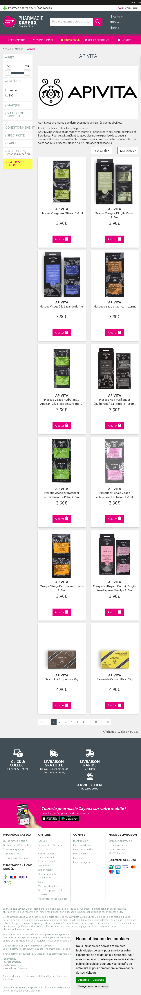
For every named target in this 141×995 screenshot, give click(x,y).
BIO (9, 96)
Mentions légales (48, 867)
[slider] (8, 72)
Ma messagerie (82, 843)
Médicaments (16, 40)
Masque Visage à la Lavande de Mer (61, 308)
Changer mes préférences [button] (93, 986)
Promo (11, 90)
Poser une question (14, 831)
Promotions (70, 40)
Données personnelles (51, 872)
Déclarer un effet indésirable (47, 857)
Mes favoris (79, 839)
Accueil (7, 49)
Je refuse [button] (98, 979)
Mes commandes (83, 831)
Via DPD (88, 756)
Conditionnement (20, 127)
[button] (101, 150)
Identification (80, 822)
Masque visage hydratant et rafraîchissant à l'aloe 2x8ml (62, 493)
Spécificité (16, 135)
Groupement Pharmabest (17, 826)
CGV (40, 863)
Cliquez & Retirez (17, 756)
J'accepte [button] (83, 979)
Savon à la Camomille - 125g (115, 677)
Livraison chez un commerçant (119, 832)
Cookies (43, 876)
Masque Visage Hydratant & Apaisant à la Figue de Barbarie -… (61, 401)
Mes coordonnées (84, 826)
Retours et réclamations (16, 839)
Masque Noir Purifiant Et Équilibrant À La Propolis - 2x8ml (114, 401)
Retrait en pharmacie (120, 822)
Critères (14, 81)
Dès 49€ (53, 758)
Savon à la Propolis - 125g (61, 677)
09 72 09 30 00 (123, 755)
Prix (10, 57)
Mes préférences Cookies (53, 880)
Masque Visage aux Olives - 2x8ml (61, 213)
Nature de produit (15, 115)
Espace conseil (47, 842)
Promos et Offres (16, 164)
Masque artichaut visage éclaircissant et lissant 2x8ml (114, 493)
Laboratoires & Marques (51, 826)
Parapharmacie (43, 40)
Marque (19, 49)
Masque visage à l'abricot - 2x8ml (114, 306)
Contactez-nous (12, 835)
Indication (18, 153)
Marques (124, 40)
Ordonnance (45, 851)
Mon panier (79, 835)
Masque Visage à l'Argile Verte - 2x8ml (115, 215)
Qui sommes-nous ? (15, 822)
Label (12, 143)
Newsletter (44, 847)
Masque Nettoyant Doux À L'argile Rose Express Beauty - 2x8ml (114, 586)
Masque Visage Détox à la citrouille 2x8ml (62, 586)
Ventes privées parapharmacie (46, 836)
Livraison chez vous (120, 826)
